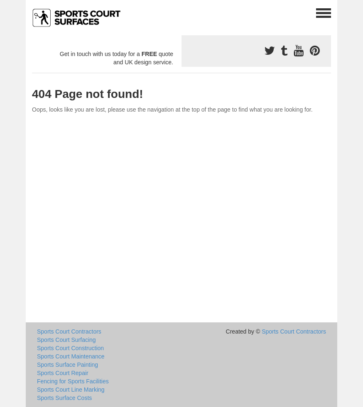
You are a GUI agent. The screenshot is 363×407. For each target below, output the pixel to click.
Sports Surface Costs (64, 398)
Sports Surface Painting (67, 364)
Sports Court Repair (62, 373)
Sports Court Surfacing (66, 339)
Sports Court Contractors (69, 331)
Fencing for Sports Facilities (73, 381)
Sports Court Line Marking (71, 389)
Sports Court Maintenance (71, 356)
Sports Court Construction (70, 348)
